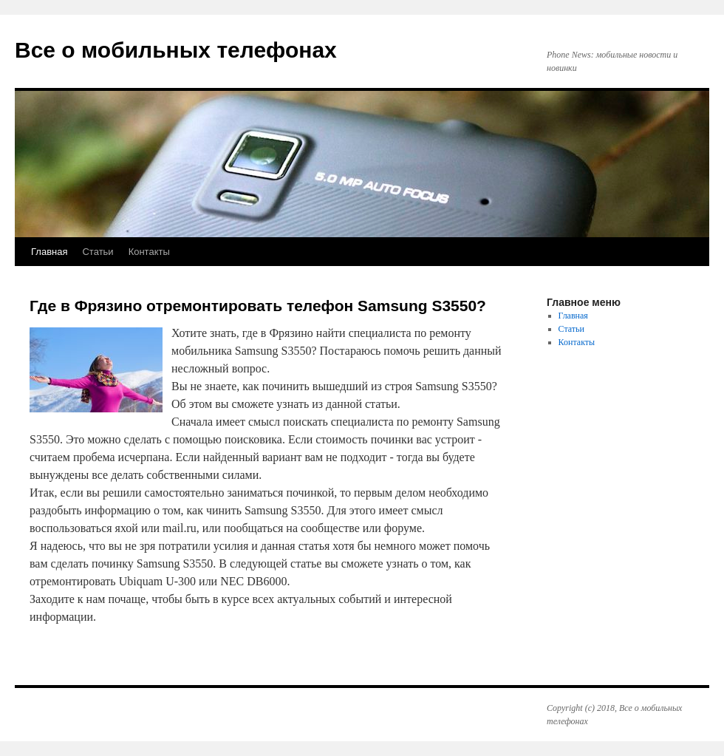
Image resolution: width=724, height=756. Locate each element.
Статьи (97, 251)
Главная (49, 251)
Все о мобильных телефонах (176, 50)
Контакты (149, 251)
